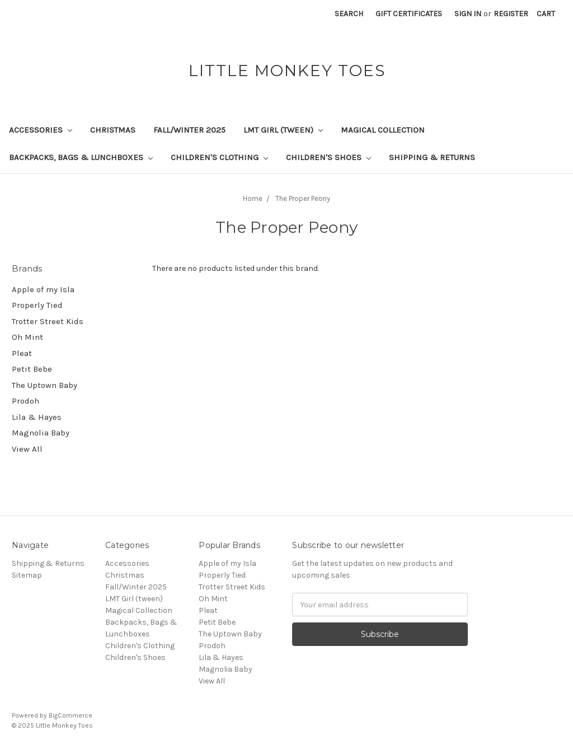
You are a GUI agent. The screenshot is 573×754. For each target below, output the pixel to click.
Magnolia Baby (40, 433)
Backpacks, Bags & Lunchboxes (81, 157)
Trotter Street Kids (47, 321)
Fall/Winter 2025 (189, 130)
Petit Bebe (32, 369)
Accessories (40, 130)
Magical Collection (383, 130)
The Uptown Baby (44, 385)
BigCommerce (70, 715)
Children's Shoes (328, 157)
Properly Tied (37, 305)
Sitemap (27, 575)
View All (27, 449)
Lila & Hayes (37, 417)
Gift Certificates (408, 13)
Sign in (467, 13)
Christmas (112, 130)
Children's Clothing (219, 157)
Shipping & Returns (432, 157)
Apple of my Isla (43, 289)
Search (349, 13)
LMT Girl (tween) (283, 130)
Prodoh (25, 401)
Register (511, 13)
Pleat (22, 353)
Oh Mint (27, 337)
